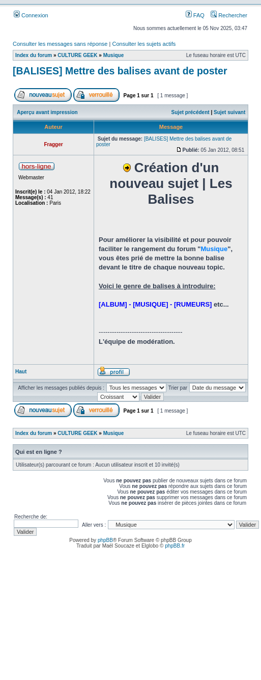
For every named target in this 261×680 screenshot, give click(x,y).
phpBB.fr (175, 546)
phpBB (105, 540)
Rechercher (229, 15)
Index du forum (33, 55)
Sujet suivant (229, 112)
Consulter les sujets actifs (144, 44)
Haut (20, 371)
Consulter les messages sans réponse (60, 44)
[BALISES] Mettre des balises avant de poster (120, 70)
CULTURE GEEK (77, 55)
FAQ (195, 15)
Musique (113, 55)
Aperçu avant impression (47, 112)
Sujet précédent (190, 112)
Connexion (31, 15)
